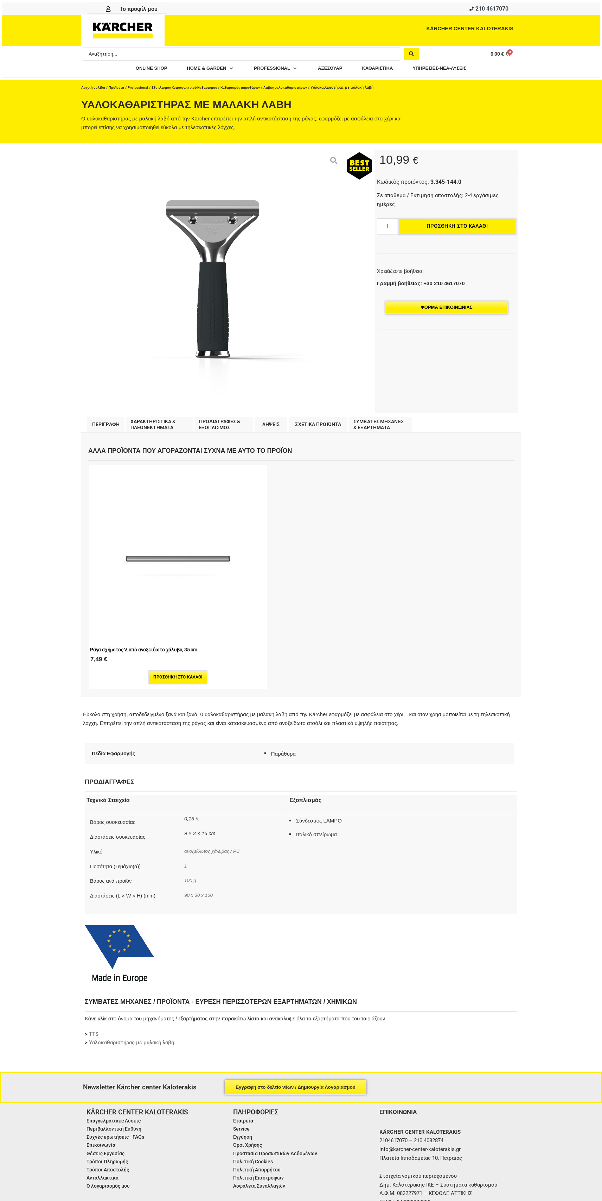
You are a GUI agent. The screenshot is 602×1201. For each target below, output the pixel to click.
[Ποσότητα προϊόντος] (387, 228)
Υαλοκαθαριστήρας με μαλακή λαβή (131, 958)
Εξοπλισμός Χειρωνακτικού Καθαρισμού (191, 89)
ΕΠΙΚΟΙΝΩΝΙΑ (398, 1027)
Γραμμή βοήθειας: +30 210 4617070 (421, 285)
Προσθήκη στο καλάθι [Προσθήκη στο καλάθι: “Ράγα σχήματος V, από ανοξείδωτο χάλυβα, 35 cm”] (130, 592)
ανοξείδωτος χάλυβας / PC (214, 766)
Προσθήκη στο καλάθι (457, 228)
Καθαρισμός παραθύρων (252, 89)
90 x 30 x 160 (199, 810)
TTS (93, 949)
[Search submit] (411, 55)
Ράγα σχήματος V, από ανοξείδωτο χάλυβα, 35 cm (121, 560)
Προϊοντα (118, 89)
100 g (190, 795)
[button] (201, 70)
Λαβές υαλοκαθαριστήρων (299, 89)
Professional (141, 89)
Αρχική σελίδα (94, 89)
